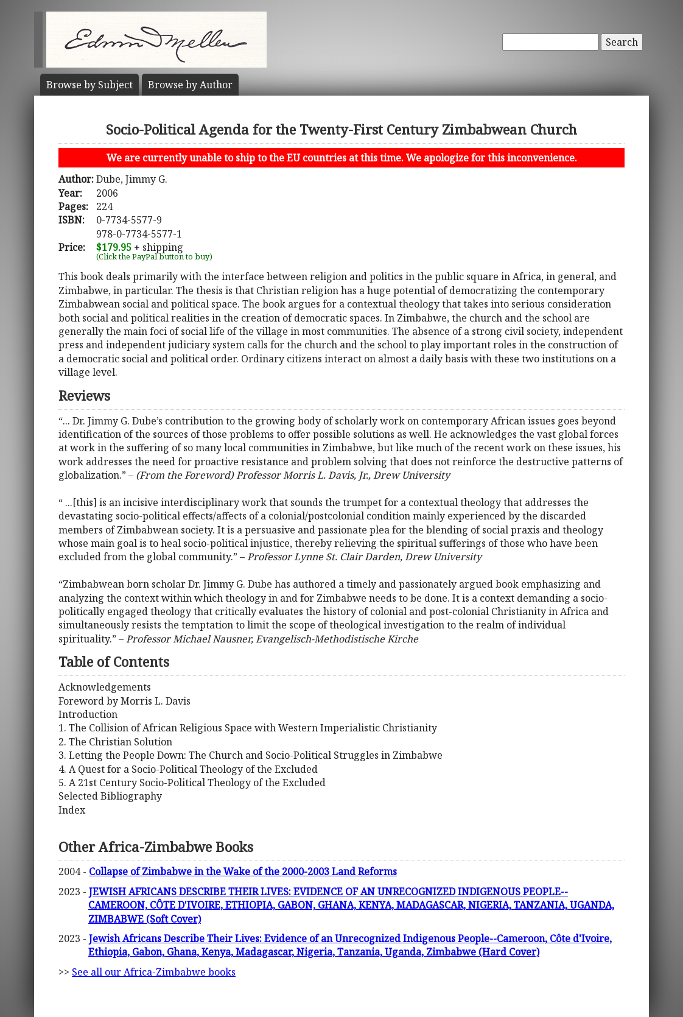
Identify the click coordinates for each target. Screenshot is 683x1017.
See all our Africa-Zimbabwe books (154, 972)
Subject (89, 85)
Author (190, 85)
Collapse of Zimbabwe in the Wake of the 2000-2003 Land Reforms (243, 871)
